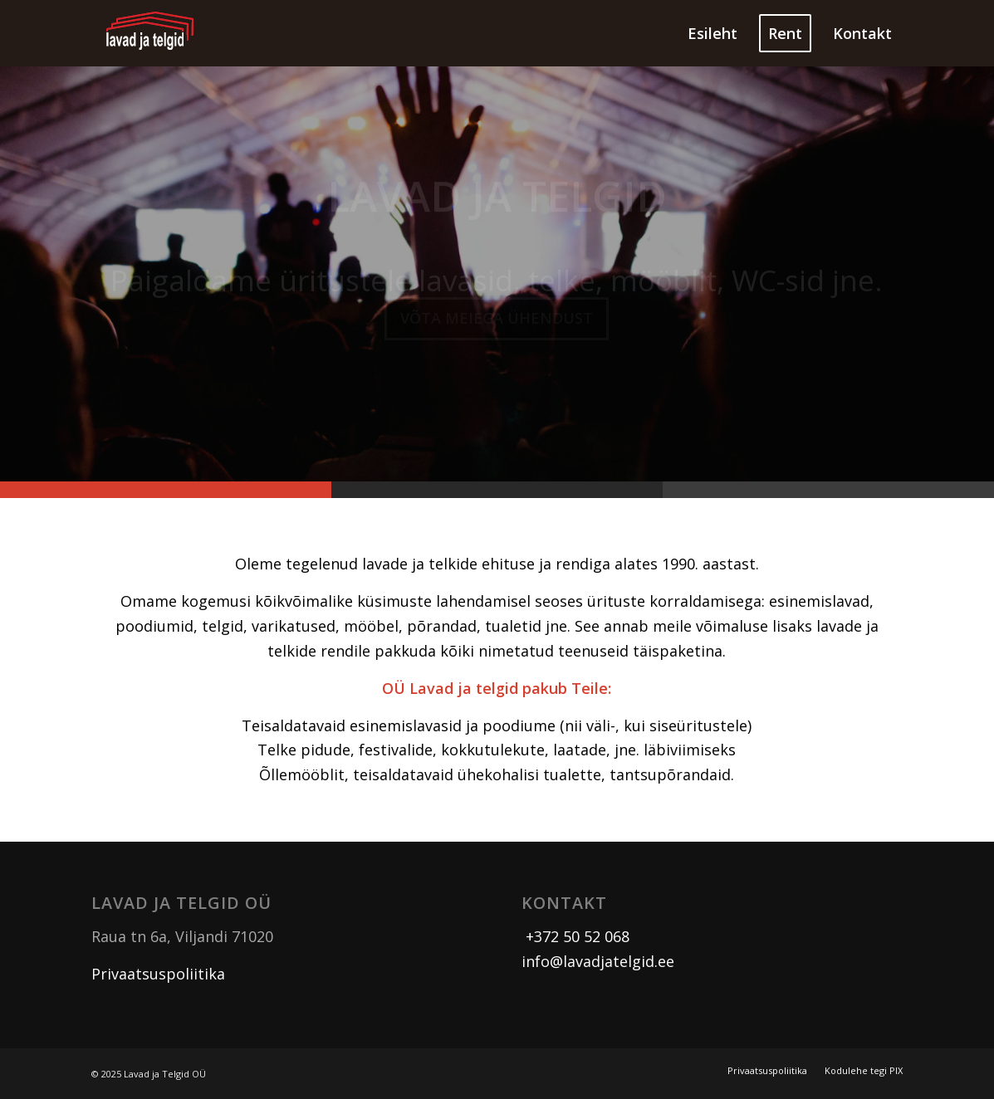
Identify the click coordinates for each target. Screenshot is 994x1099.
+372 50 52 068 (575, 936)
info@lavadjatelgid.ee (597, 961)
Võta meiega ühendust (496, 322)
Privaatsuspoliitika (158, 974)
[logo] (150, 33)
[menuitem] (712, 33)
